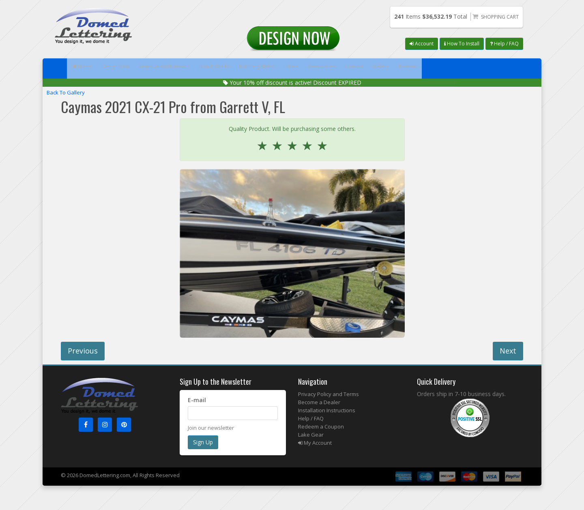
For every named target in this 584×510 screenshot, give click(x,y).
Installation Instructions (326, 410)
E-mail (197, 400)
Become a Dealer (319, 402)
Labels (343, 68)
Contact (423, 68)
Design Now (127, 68)
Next (508, 351)
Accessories (382, 68)
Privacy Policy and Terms (328, 394)
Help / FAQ (504, 43)
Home (85, 68)
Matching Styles (298, 68)
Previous (83, 351)
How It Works (246, 68)
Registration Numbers (186, 68)
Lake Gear (311, 434)
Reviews (495, 68)
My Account (315, 442)
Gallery (459, 68)
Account (422, 43)
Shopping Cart (500, 16)
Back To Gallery (66, 92)
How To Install (461, 43)
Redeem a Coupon (321, 426)
